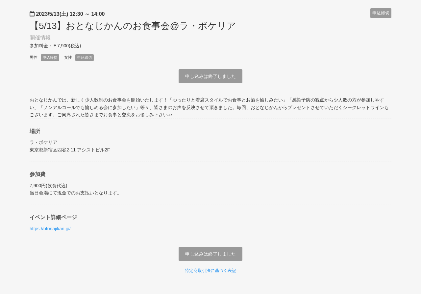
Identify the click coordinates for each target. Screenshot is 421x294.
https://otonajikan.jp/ (50, 228)
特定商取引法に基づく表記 (210, 270)
